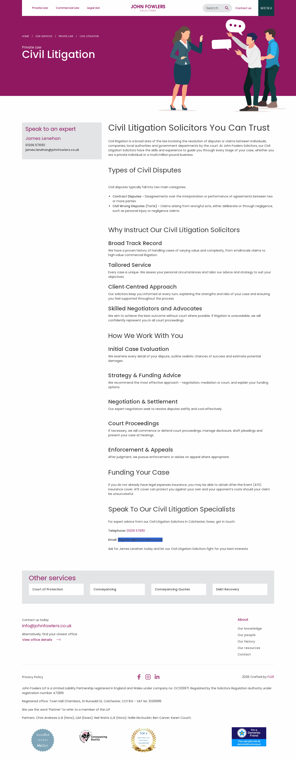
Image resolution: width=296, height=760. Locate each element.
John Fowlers (148, 8)
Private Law (66, 36)
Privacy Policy (32, 677)
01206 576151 (35, 145)
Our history (246, 641)
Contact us (243, 8)
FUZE (271, 677)
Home (25, 36)
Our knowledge (250, 628)
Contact (244, 654)
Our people (246, 635)
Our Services (43, 36)
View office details (37, 640)
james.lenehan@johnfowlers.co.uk (52, 150)
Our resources (249, 648)
